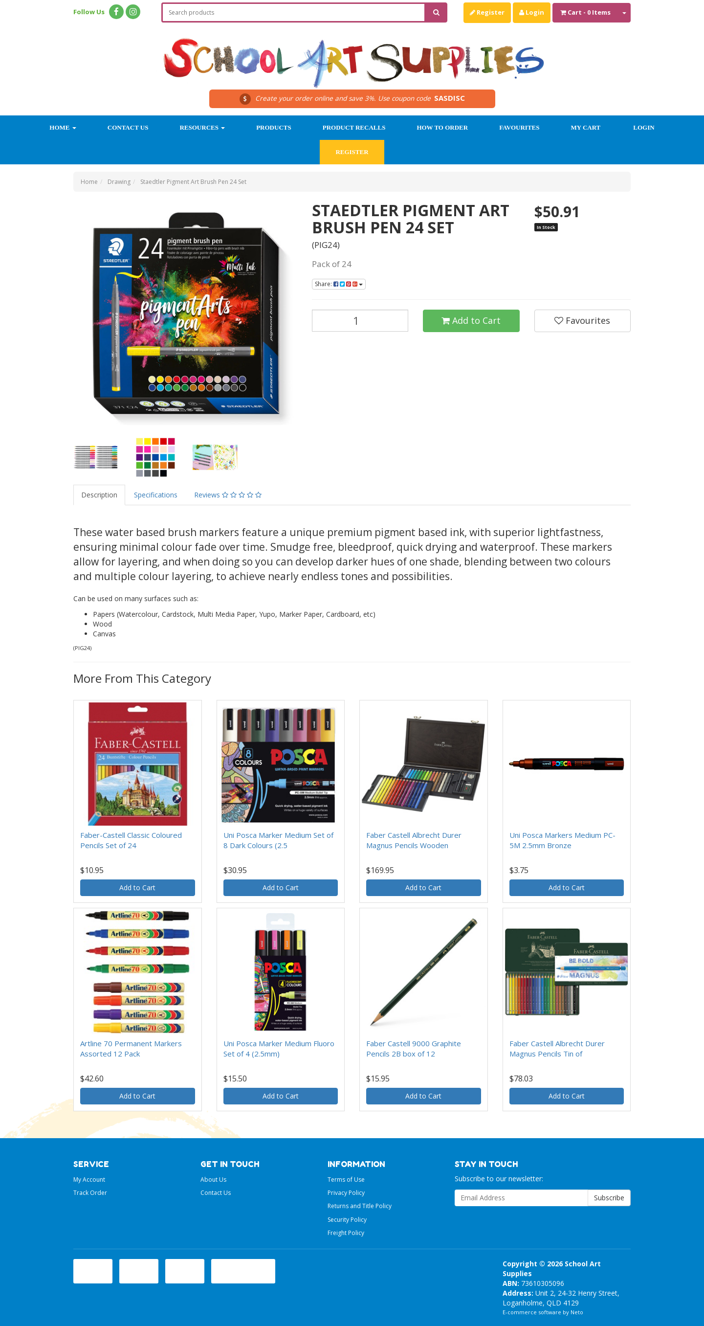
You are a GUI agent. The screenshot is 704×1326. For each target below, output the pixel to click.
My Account (89, 1179)
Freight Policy (346, 1233)
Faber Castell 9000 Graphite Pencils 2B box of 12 (413, 1048)
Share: (339, 284)
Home (62, 127)
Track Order (90, 1193)
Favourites (519, 127)
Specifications (155, 494)
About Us (213, 1179)
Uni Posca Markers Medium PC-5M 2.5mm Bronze (562, 840)
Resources (202, 127)
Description (99, 494)
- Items (585, 12)
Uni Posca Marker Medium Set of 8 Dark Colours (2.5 (278, 840)
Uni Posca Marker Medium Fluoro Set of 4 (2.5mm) (278, 1048)
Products (273, 127)
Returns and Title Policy (360, 1206)
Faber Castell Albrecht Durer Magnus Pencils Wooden (414, 840)
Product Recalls (354, 127)
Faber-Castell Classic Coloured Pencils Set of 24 (131, 840)
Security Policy (347, 1219)
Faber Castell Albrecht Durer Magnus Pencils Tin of (557, 1048)
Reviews (228, 494)
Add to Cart (471, 320)
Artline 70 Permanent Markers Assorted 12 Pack (131, 1048)
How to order (442, 127)
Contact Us (128, 127)
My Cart (585, 127)
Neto (577, 1312)
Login (531, 12)
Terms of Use (346, 1179)
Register (487, 12)
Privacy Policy (346, 1193)
